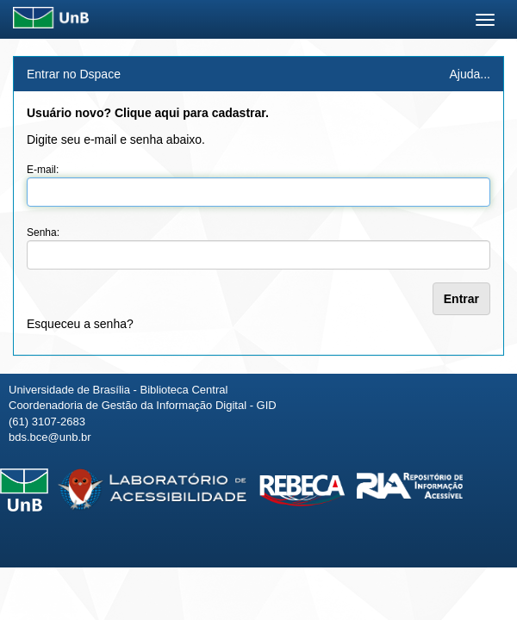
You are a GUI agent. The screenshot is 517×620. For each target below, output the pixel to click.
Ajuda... (470, 74)
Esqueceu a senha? (80, 324)
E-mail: (43, 170)
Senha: (43, 232)
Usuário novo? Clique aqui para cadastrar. (148, 113)
